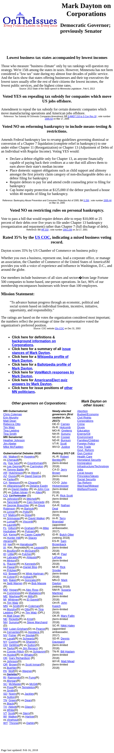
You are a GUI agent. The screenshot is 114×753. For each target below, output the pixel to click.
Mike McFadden (13, 446)
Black (10, 703)
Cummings (13, 593)
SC (5, 684)
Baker (12, 580)
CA (5, 482)
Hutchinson (16, 472)
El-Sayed (32, 599)
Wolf (11, 671)
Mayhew (14, 596)
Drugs (81, 427)
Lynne (11, 511)
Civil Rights (84, 417)
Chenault (12, 459)
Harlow (29, 716)
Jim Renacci (30, 648)
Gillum (12, 528)
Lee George (14, 466)
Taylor (11, 648)
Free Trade (84, 446)
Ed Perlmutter (17, 495)
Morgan (11, 680)
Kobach (28, 576)
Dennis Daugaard (60, 640)
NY (5, 641)
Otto (27, 609)
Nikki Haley (68, 625)
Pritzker (11, 570)
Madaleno (35, 593)
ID (4, 554)
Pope (10, 687)
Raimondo (14, 677)
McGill (33, 684)
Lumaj (11, 521)
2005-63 (49, 119)
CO (5, 495)
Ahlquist (31, 557)
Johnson (12, 661)
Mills (30, 596)
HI (4, 544)
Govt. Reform (85, 450)
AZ (5, 476)
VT (5, 713)
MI (4, 599)
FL (5, 528)
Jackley (29, 693)
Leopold (39, 547)
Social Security (86, 479)
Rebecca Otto (12, 424)
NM (5, 628)
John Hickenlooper (60, 484)
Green (12, 700)
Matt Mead (67, 661)
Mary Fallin (68, 615)
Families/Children (88, 440)
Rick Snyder (58, 568)
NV (5, 635)
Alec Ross (32, 589)
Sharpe (30, 641)
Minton (11, 560)
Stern (26, 713)
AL (5, 463)
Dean (28, 700)
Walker (13, 456)
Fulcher (26, 554)
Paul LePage (59, 555)
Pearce (40, 628)
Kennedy (30, 563)
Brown (13, 664)
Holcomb (65, 427)
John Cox (43, 489)
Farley (11, 479)
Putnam (30, 531)
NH (5, 622)
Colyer (11, 576)
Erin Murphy (10, 417)
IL (4, 563)
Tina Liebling (11, 430)
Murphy (11, 609)
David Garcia (33, 476)
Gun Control (84, 453)
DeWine (14, 645)
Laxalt (11, 638)
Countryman (35, 463)
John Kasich (59, 604)
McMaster (15, 684)
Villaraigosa (14, 485)
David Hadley (19, 489)
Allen (39, 492)
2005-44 (108, 200)
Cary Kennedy (35, 502)
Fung (32, 677)
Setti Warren (15, 583)
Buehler (12, 667)
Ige (9, 544)
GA (5, 534)
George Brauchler (18, 505)
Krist (30, 619)
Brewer (13, 573)
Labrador (12, 557)
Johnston (12, 498)
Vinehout (12, 719)
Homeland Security (89, 459)
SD (5, 693)
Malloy (12, 515)
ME (5, 596)
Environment (85, 437)
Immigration (84, 463)
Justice (65, 446)
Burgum (66, 440)
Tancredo (12, 502)
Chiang (32, 482)
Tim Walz (9, 427)
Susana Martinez (61, 591)
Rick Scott (66, 495)
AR (5, 472)
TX (5, 706)
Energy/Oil (83, 433)
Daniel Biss (30, 567)
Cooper (65, 437)
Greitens (66, 430)
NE (5, 619)
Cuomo (13, 641)
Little (10, 554)
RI (4, 677)
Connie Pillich (15, 651)
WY (5, 723)
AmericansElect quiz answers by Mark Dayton (39, 382)
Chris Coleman (12, 414)
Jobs (80, 469)
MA (5, 580)
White (10, 710)
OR (5, 664)
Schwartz (28, 638)
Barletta (12, 674)
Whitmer (13, 599)
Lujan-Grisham (18, 628)
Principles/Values (88, 476)
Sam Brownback (59, 542)
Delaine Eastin (39, 485)
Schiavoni (39, 651)
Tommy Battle (15, 469)
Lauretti (11, 524)
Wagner (27, 671)
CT (5, 515)
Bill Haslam (67, 651)
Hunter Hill (13, 537)
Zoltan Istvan (19, 492)
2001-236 (67, 230)
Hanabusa (26, 544)
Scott (11, 713)
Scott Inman (32, 664)
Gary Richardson (19, 658)
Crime (81, 424)
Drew (28, 515)
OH (5, 645)
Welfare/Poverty (87, 489)
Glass (28, 706)
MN (5, 606)
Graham (29, 528)
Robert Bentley (60, 458)
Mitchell (31, 498)
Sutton (31, 645)
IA (4, 547)
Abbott (12, 706)
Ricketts (14, 619)
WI (5, 716)
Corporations (85, 420)
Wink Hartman (35, 573)
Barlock (29, 508)
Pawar (11, 567)
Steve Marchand (37, 622)
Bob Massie (38, 583)
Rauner (11, 563)
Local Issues (85, 472)
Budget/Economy (88, 414)
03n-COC (59, 328)
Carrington (36, 466)
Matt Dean (9, 420)
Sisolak (30, 635)
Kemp (12, 534)
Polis (26, 511)
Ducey (12, 476)
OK (5, 658)
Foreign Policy (86, 443)
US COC (42, 237)
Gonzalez (31, 580)
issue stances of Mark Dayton (41, 351)
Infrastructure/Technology (93, 466)
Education (83, 430)
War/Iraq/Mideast (88, 485)
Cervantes (13, 632)
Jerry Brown (59, 471)
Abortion (82, 411)
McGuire (30, 550)
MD (5, 589)
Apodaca (34, 632)
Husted (11, 654)
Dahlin (30, 723)
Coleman (34, 606)
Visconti (28, 521)
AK (5, 456)
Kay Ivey (13, 463)
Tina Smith (10, 433)
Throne (13, 723)
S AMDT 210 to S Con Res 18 (82, 116)
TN (5, 700)
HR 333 (45, 230)
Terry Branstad (59, 520)
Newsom (14, 482)
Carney (65, 424)
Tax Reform (84, 482)
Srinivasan (13, 518)
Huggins (29, 456)
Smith (16, 606)
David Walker (36, 518)
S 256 (86, 200)
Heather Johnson (14, 440)
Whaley (28, 654)
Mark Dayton (59, 581)
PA (5, 671)
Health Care (84, 456)
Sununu (14, 622)
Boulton (11, 550)
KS (5, 573)
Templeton (28, 687)
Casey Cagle (32, 534)
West (34, 472)
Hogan (13, 589)
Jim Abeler (9, 443)
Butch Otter (67, 534)
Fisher (12, 635)
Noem (12, 693)
